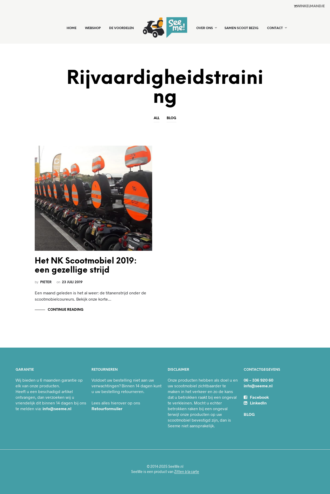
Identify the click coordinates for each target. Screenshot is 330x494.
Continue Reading (65, 310)
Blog (171, 118)
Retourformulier (107, 408)
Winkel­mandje (309, 6)
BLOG (249, 414)
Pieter (46, 282)
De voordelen (121, 28)
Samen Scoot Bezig (241, 28)
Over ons (204, 28)
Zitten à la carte (186, 472)
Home (71, 28)
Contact (275, 28)
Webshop (93, 28)
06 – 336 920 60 (258, 379)
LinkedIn (255, 402)
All (156, 118)
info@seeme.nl (57, 408)
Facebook (256, 397)
